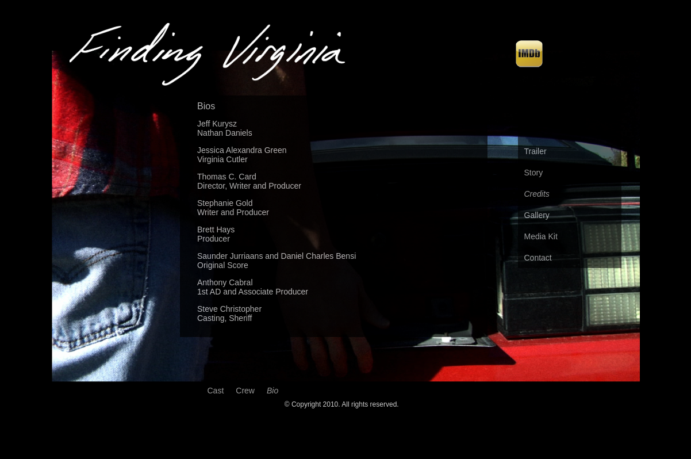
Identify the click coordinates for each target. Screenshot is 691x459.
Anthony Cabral (225, 282)
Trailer (535, 151)
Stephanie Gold (225, 203)
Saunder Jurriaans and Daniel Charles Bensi (276, 256)
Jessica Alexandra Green (242, 150)
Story (533, 172)
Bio (272, 390)
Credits (537, 193)
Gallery (537, 215)
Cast (216, 390)
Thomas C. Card (226, 176)
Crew (245, 390)
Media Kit (541, 236)
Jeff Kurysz (217, 123)
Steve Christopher (229, 308)
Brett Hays (216, 229)
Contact (538, 257)
